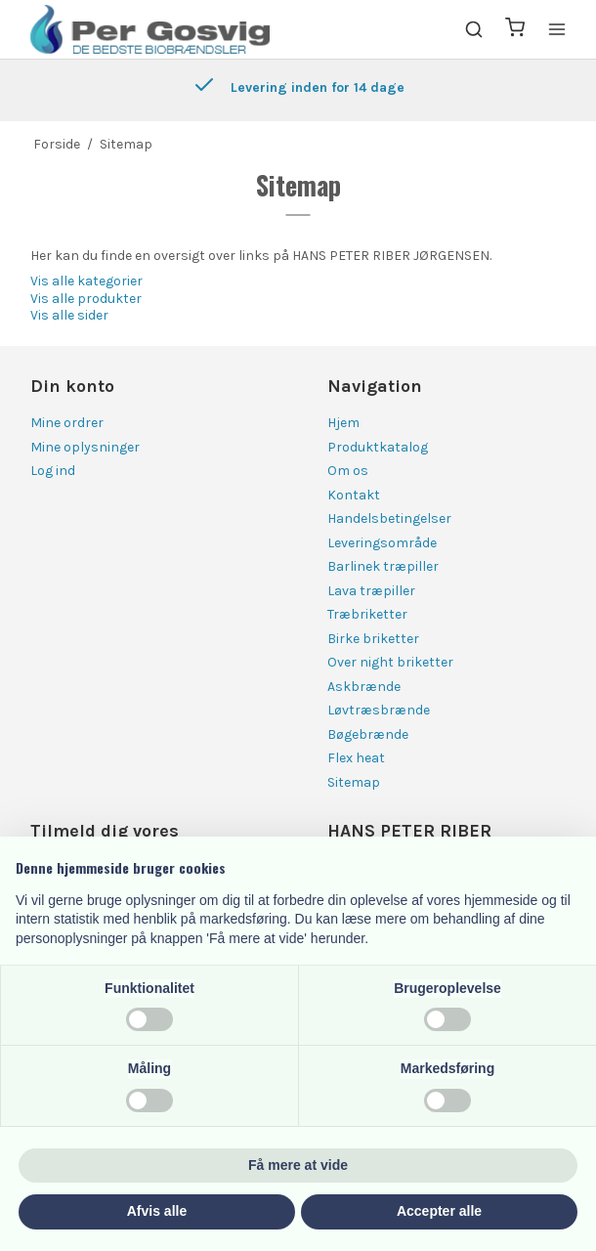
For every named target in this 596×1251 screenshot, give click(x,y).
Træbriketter (367, 614)
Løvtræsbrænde (378, 710)
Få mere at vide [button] (298, 1165)
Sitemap (353, 782)
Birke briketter (373, 638)
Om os (347, 470)
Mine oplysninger (85, 447)
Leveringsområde (382, 543)
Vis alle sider (69, 315)
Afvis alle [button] (157, 1211)
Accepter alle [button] (439, 1211)
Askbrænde (364, 686)
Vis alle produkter (86, 298)
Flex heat (356, 758)
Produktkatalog (377, 447)
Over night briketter (390, 662)
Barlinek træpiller (383, 566)
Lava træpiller (371, 590)
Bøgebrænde (367, 734)
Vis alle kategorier (86, 281)
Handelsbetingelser (389, 518)
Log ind (52, 470)
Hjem (343, 422)
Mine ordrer (67, 422)
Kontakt (353, 495)
